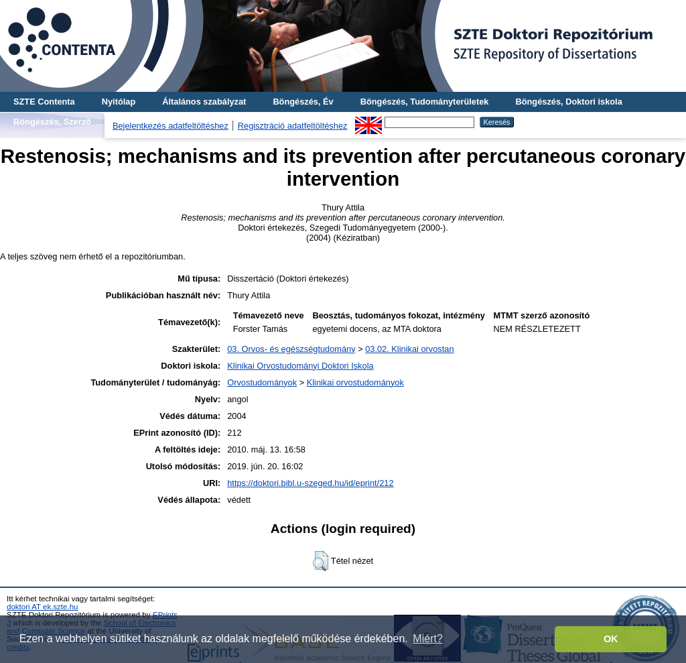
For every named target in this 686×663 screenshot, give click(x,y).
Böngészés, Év (303, 102)
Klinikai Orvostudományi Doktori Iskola (300, 366)
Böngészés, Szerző (52, 122)
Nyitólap (118, 102)
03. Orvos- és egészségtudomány (291, 349)
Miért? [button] (427, 638)
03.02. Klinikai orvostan (409, 349)
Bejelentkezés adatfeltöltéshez (170, 126)
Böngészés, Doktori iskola (568, 102)
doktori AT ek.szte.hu (42, 607)
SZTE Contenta (44, 102)
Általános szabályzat (204, 102)
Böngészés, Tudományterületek (424, 102)
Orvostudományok (262, 382)
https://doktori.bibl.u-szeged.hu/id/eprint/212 (310, 483)
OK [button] (611, 639)
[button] (320, 561)
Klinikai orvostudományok (355, 382)
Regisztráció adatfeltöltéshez (293, 126)
